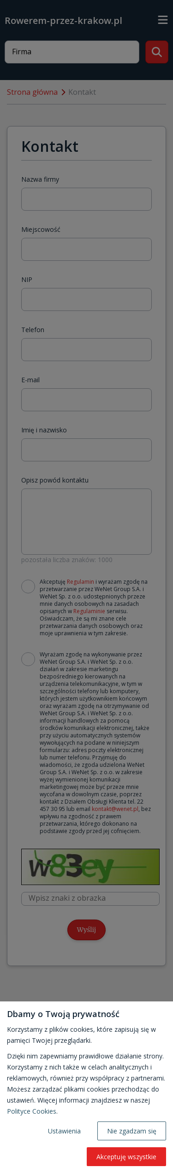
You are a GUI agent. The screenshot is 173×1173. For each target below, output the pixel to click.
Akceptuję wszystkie (126, 1156)
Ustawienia (64, 1131)
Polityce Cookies (31, 1111)
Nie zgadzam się (131, 1131)
